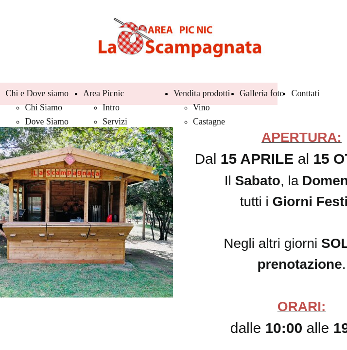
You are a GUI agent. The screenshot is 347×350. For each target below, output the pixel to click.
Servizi (115, 121)
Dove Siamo (47, 121)
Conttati (305, 93)
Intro (111, 107)
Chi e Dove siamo (36, 93)
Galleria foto (262, 93)
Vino (201, 107)
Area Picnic (103, 93)
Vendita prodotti (202, 93)
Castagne (209, 121)
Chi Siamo (43, 107)
